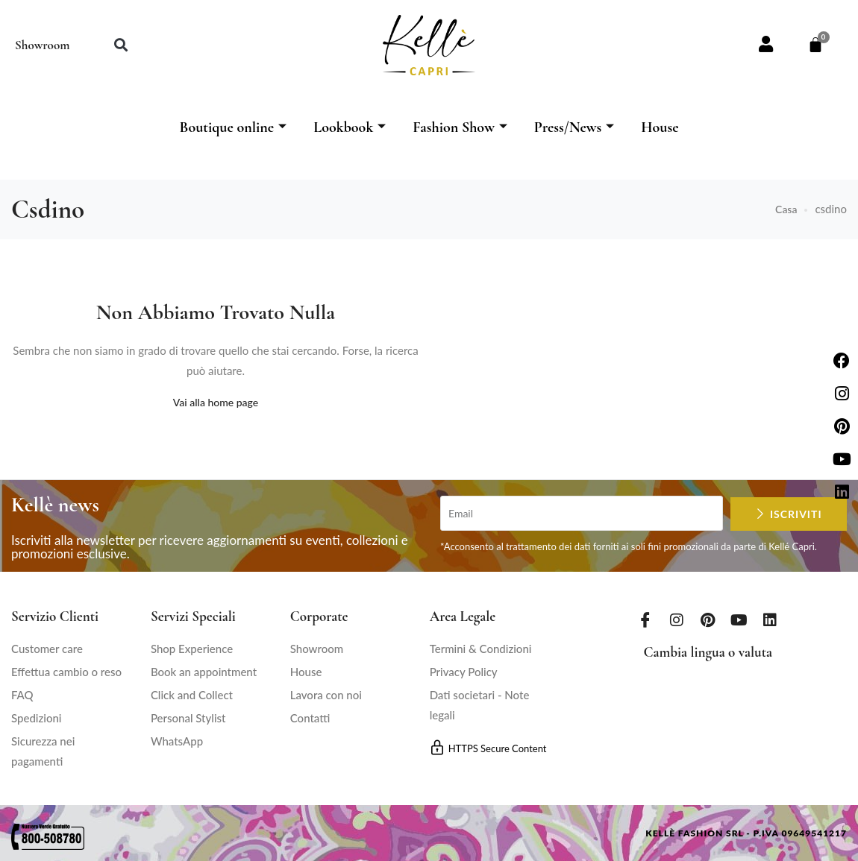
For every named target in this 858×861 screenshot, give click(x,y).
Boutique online (232, 127)
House (659, 127)
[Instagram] (677, 619)
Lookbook (349, 127)
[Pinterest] (708, 619)
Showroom (42, 45)
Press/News (574, 127)
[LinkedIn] (770, 619)
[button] (120, 45)
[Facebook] (645, 619)
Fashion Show (460, 127)
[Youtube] (739, 619)
